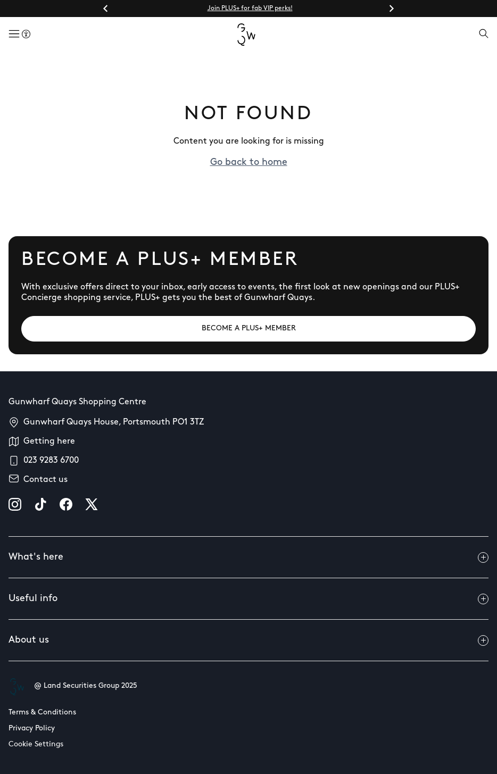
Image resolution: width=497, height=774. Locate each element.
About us (248, 640)
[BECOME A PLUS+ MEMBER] (248, 329)
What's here (248, 557)
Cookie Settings (36, 744)
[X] (91, 504)
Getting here (49, 441)
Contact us (45, 480)
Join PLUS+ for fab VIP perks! (250, 8)
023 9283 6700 (51, 460)
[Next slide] (391, 8)
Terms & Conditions (42, 713)
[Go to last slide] (105, 8)
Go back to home (248, 162)
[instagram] (15, 504)
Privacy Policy (32, 729)
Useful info (248, 599)
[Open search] (483, 34)
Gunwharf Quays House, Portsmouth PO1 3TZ (113, 422)
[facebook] (66, 504)
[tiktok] (40, 504)
